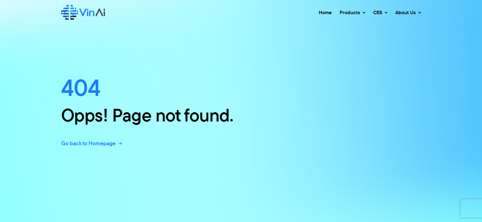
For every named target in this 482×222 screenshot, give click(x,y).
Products (352, 12)
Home (325, 12)
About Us (408, 12)
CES (380, 12)
